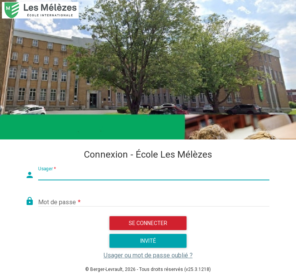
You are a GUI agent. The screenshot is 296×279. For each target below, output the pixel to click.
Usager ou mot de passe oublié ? (148, 255)
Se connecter (148, 223)
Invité (148, 241)
